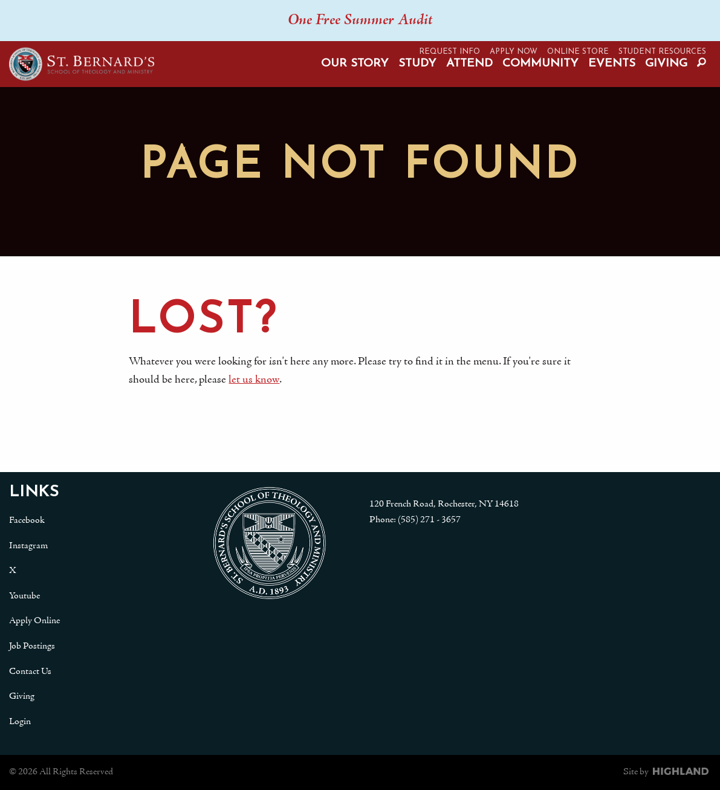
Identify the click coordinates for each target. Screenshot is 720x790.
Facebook (27, 520)
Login (20, 722)
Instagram (28, 546)
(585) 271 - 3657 (429, 520)
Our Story (355, 64)
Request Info (449, 52)
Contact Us (30, 671)
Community (540, 64)
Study (417, 64)
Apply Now (513, 52)
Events (611, 64)
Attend (469, 64)
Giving (666, 64)
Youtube (24, 596)
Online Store (578, 52)
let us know (253, 379)
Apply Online (34, 621)
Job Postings (32, 646)
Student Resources (662, 52)
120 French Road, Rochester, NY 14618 (444, 504)
